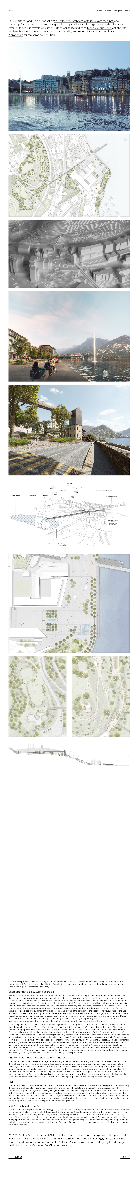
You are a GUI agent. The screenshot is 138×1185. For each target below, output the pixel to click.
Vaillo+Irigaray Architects (69, 21)
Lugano (94, 24)
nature (82, 31)
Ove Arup (14, 24)
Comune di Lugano (36, 24)
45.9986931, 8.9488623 (112, 1138)
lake (121, 24)
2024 (67, 24)
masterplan (96, 1135)
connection (54, 31)
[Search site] (92, 10)
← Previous (15, 1156)
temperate (72, 1138)
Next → (125, 1156)
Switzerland (106, 24)
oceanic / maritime (48, 1138)
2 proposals (15, 35)
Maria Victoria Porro (99, 28)
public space (112, 1135)
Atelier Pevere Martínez (99, 21)
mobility (67, 31)
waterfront (15, 1138)
